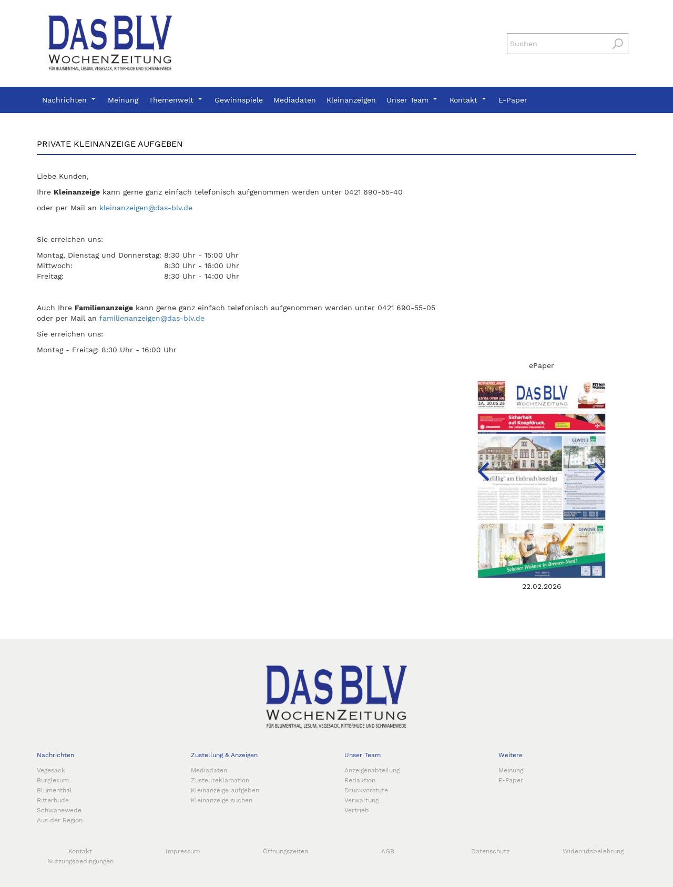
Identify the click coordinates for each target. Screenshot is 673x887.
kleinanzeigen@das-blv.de (145, 207)
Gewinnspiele (239, 100)
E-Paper (512, 100)
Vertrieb (356, 810)
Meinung (123, 100)
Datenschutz (490, 851)
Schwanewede (59, 810)
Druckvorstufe (366, 790)
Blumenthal (54, 790)
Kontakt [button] (469, 100)
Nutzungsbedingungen (80, 861)
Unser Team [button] (412, 100)
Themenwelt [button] (176, 100)
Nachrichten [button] (69, 100)
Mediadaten (294, 100)
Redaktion (359, 780)
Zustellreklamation (220, 780)
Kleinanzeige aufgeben (225, 790)
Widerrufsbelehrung (593, 851)
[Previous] (470, 458)
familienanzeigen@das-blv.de (152, 318)
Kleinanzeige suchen (221, 800)
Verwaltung (361, 800)
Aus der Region (60, 820)
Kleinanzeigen (351, 100)
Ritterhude (53, 800)
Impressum (183, 851)
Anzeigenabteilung (372, 770)
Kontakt (80, 851)
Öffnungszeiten (285, 851)
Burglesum (53, 780)
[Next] (586, 458)
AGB (387, 851)
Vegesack (51, 770)
